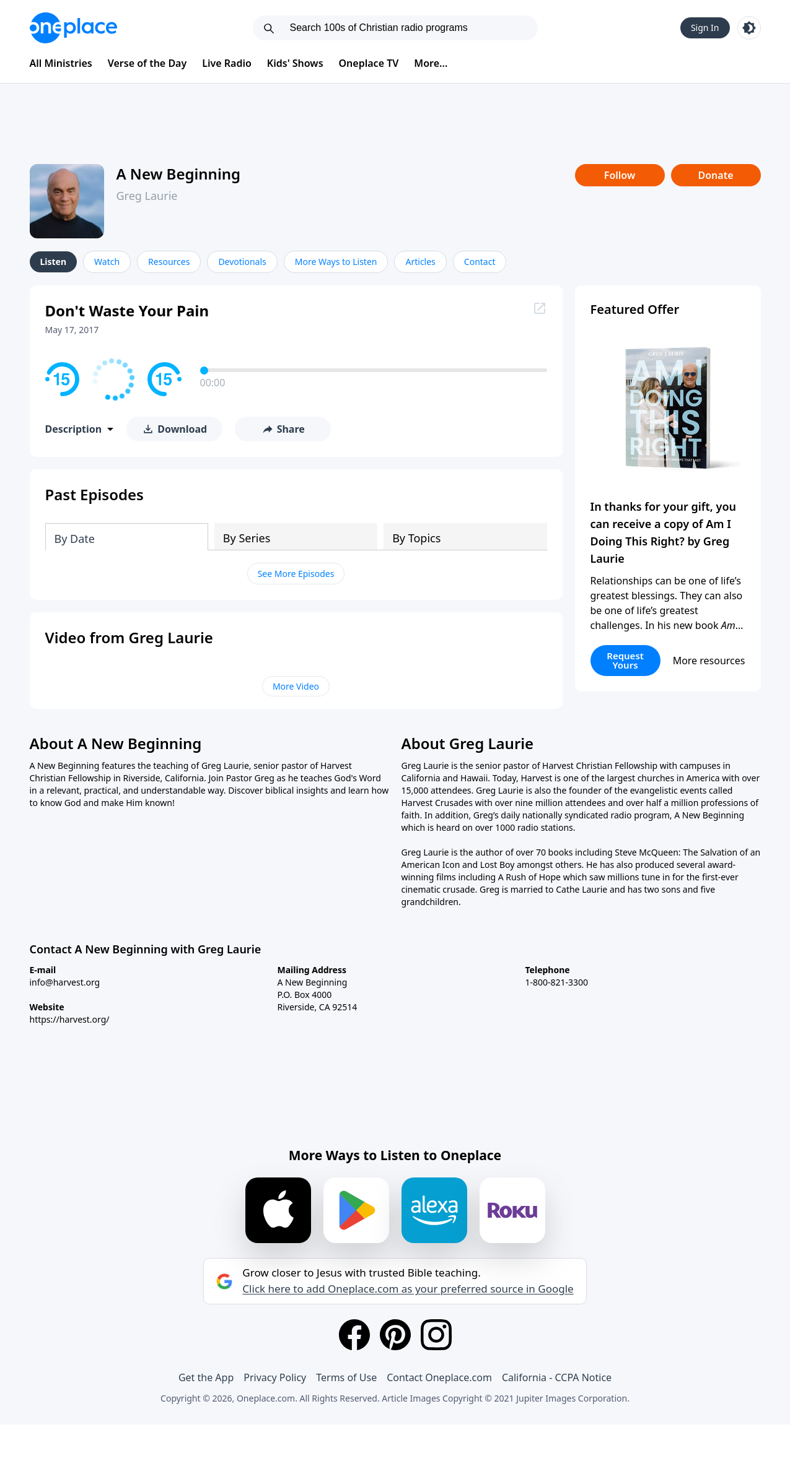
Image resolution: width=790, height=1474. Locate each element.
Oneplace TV (369, 63)
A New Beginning (178, 173)
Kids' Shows (295, 63)
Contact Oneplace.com (439, 1377)
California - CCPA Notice (557, 1377)
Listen (53, 261)
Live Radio (227, 63)
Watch (107, 261)
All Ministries (61, 63)
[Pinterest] (395, 1334)
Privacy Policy (275, 1377)
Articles (420, 261)
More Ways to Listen (336, 261)
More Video (296, 686)
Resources (169, 261)
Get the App (206, 1377)
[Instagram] (436, 1334)
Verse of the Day (147, 63)
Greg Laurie (147, 195)
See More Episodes (296, 573)
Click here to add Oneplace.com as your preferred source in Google (407, 1289)
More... (430, 63)
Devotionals (242, 261)
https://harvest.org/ (70, 1019)
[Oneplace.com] (73, 27)
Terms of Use (346, 1377)
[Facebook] (354, 1334)
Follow (619, 175)
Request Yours (625, 660)
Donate (715, 175)
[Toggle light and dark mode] (749, 28)
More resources (709, 660)
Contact (480, 261)
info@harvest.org (65, 982)
